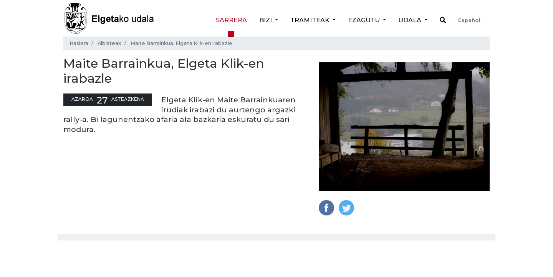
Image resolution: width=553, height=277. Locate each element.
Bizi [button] (266, 20)
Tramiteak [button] (310, 20)
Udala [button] (410, 20)
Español (469, 20)
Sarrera (231, 20)
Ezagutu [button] (364, 20)
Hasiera (79, 43)
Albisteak (109, 43)
